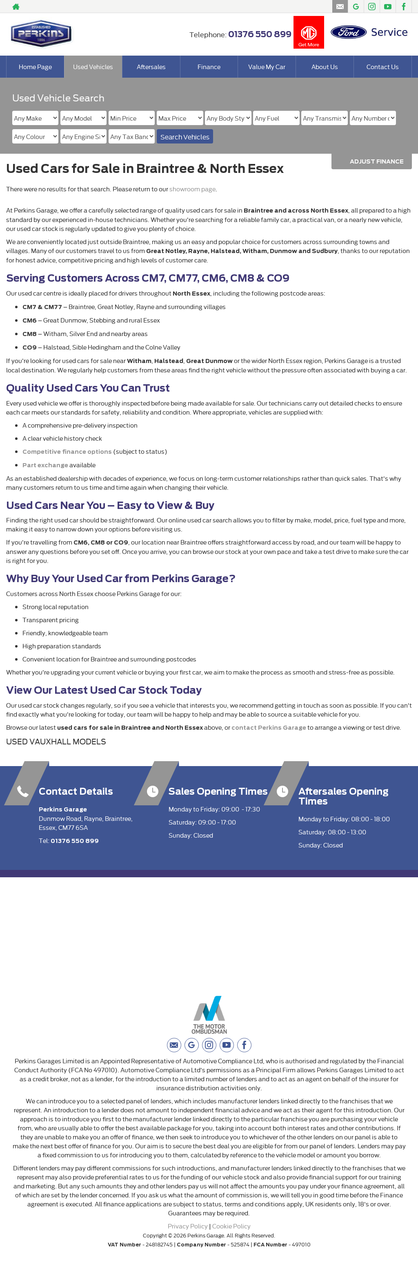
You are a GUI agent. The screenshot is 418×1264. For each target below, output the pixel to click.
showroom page (192, 188)
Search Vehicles (184, 136)
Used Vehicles (93, 66)
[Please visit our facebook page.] (403, 6)
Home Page (35, 66)
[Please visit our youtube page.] (388, 6)
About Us (324, 66)
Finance (209, 66)
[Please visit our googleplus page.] (356, 6)
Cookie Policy (231, 1225)
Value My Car (266, 66)
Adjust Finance (377, 161)
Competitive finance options (67, 451)
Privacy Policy (188, 1225)
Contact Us (383, 66)
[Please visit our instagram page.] (372, 6)
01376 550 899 (259, 34)
